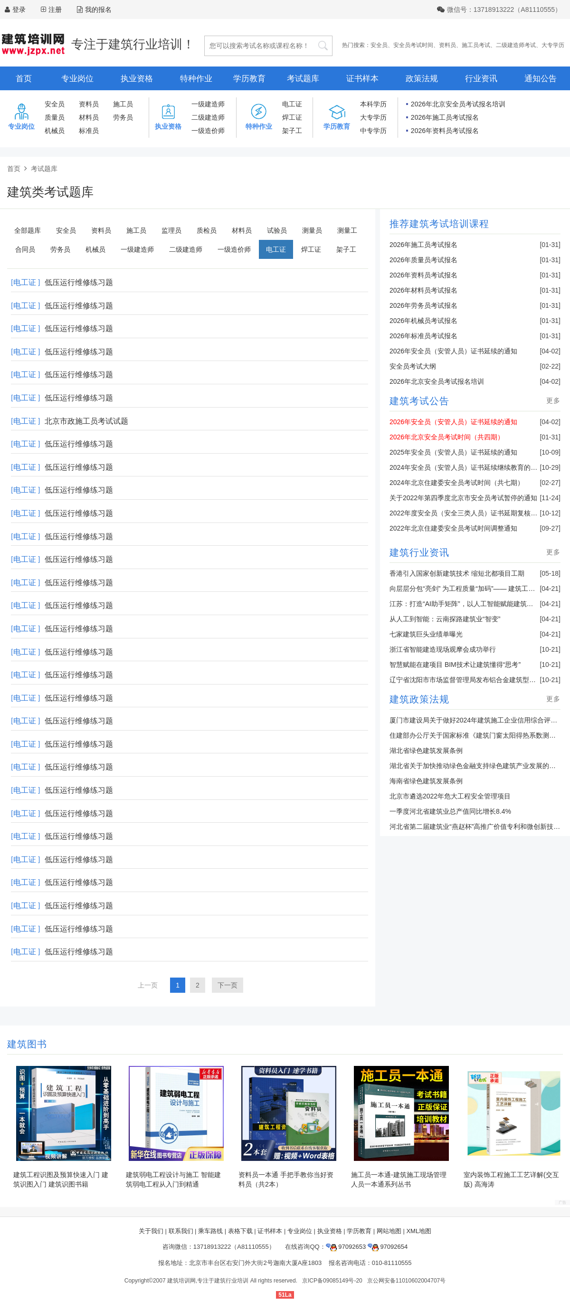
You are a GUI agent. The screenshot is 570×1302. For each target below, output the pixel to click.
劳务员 (123, 117)
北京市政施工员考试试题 (86, 421)
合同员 (25, 249)
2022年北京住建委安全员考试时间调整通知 (453, 528)
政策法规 (422, 78)
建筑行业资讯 (419, 552)
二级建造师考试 (516, 45)
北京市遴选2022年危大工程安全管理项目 (450, 796)
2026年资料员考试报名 (445, 130)
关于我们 (151, 1231)
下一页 (228, 985)
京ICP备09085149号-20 (332, 1280)
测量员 (312, 230)
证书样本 (362, 78)
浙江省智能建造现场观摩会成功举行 (443, 649)
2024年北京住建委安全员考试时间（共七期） (457, 482)
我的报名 (94, 9)
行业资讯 (481, 78)
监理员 (171, 230)
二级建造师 (208, 117)
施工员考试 (476, 45)
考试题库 (303, 78)
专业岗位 (77, 78)
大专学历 (553, 45)
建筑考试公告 (419, 401)
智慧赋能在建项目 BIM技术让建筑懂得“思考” (455, 664)
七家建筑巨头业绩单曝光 (426, 634)
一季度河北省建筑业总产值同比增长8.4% (450, 811)
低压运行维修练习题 (79, 282)
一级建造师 (208, 104)
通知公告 (540, 78)
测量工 (347, 230)
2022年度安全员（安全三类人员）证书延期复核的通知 (470, 513)
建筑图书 (27, 1044)
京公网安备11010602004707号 (406, 1280)
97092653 (346, 1246)
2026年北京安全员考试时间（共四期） (447, 437)
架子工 (292, 130)
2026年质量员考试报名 (423, 260)
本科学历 (373, 104)
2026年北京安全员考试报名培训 (458, 104)
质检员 (207, 230)
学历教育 (249, 78)
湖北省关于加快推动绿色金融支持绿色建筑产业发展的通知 (476, 766)
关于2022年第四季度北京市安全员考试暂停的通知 (463, 498)
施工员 (123, 104)
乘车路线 (210, 1231)
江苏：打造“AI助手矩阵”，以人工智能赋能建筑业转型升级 (475, 604)
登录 (19, 9)
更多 (553, 400)
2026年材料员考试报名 (423, 290)
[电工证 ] (25, 282)
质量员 (55, 117)
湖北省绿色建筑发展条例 (426, 750)
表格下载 (240, 1231)
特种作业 (196, 78)
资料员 (447, 45)
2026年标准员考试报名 (423, 336)
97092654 (388, 1246)
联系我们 (181, 1231)
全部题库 (27, 230)
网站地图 (389, 1231)
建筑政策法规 (419, 699)
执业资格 (137, 78)
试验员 (277, 230)
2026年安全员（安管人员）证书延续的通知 (453, 351)
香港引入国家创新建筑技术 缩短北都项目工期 (457, 573)
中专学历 (373, 130)
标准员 (89, 130)
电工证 (292, 104)
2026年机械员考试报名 (423, 320)
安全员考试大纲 (413, 366)
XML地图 (418, 1231)
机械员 (55, 130)
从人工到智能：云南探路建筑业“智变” (445, 619)
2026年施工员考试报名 (445, 117)
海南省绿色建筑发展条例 (426, 781)
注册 (55, 9)
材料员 (89, 117)
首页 (24, 78)
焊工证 (292, 117)
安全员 (379, 45)
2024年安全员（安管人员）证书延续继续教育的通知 (467, 467)
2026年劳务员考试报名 (423, 305)
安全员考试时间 (413, 45)
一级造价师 (208, 130)
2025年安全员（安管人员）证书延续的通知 (453, 452)
